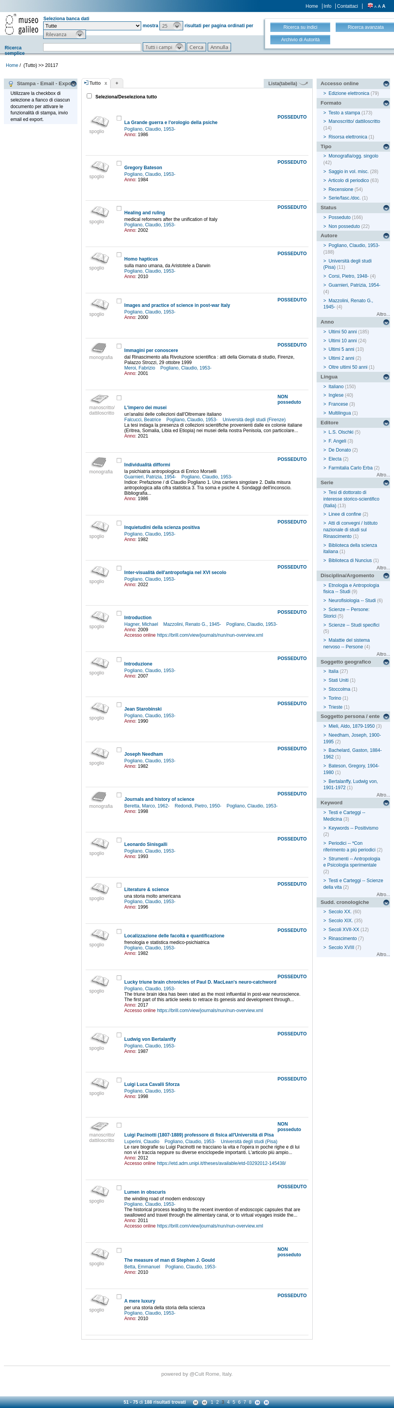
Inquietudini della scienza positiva (162, 527)
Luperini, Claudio (142, 1141)
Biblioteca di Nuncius (350, 560)
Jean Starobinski (143, 709)
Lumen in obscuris (145, 1192)
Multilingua (340, 413)
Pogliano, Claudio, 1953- (150, 129)
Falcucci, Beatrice (143, 419)
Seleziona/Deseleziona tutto (125, 97)
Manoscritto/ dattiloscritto (354, 121)
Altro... (383, 314)
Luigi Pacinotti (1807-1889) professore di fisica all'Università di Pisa (199, 1135)
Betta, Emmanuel (142, 1267)
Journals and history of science (159, 799)
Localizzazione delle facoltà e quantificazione (174, 936)
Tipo (325, 146)
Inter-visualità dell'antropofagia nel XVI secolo (175, 572)
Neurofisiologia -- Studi (352, 600)
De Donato (340, 450)
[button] (171, 25)
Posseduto (340, 217)
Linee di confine (345, 514)
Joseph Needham (143, 754)
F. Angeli (337, 441)
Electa (335, 459)
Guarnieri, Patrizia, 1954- (151, 477)
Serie (326, 482)
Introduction (138, 617)
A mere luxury (140, 1301)
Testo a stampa (344, 113)
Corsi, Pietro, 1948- (349, 276)
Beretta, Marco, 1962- (147, 806)
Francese (338, 404)
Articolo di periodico (348, 180)
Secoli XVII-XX (344, 929)
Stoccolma (339, 689)
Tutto (95, 83)
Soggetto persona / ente (350, 716)
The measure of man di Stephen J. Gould (169, 1260)
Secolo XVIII (341, 947)
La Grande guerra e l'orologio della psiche (171, 122)
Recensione (341, 189)
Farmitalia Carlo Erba (351, 468)
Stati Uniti (338, 680)
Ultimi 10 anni (343, 340)
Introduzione (138, 664)
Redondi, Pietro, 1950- (198, 806)
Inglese (336, 395)
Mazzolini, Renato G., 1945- (192, 624)
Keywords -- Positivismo (353, 828)
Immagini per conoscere (151, 350)
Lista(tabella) (288, 83)
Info (327, 6)
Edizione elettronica (349, 93)
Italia (333, 671)
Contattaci (347, 6)
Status (328, 207)
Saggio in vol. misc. (349, 171)
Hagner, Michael (141, 624)
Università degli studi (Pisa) (250, 1141)
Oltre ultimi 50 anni (348, 367)
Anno (327, 322)
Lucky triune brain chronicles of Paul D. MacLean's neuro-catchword (200, 982)
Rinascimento (343, 938)
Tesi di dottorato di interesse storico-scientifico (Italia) (351, 499)
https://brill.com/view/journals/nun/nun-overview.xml (210, 635)
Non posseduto (344, 226)
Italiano (336, 386)
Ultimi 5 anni (341, 349)
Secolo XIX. (341, 920)
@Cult (197, 1374)
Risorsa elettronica (348, 137)
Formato (330, 103)
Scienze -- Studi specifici (354, 625)
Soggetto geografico (345, 662)
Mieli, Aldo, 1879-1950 (352, 726)
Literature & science (146, 889)
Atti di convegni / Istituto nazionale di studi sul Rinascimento (350, 529)
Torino (334, 698)
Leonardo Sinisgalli (146, 844)
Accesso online (339, 83)
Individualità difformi (147, 465)
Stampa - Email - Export (41, 84)
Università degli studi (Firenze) (254, 419)
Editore (329, 423)
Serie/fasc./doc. (345, 198)
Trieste (335, 707)
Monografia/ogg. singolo (353, 156)
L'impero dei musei (145, 407)
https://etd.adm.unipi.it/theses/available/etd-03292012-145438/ (221, 1163)
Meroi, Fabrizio (140, 368)
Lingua (329, 377)
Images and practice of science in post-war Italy (177, 305)
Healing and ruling (144, 212)
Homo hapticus (141, 259)
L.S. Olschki (341, 432)
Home (312, 6)
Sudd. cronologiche (344, 902)
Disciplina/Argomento (347, 575)
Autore (328, 235)
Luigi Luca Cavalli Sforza (152, 1084)
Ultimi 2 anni (341, 358)
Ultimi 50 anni (343, 331)
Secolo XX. (340, 911)
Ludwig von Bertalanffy (150, 1039)
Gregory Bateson (143, 167)
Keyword (331, 803)
